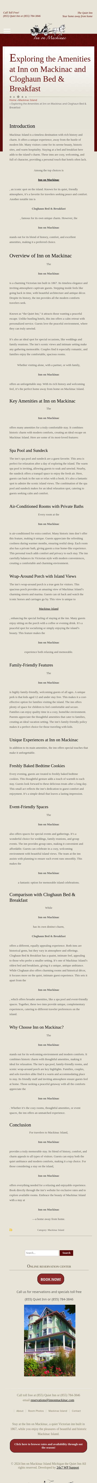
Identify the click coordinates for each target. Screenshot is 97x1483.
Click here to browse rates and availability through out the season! (48, 1445)
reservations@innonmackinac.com (52, 1400)
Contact (76, 1410)
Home (12, 100)
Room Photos (36, 1410)
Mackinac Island (27, 100)
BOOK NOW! (51, 1279)
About (19, 1410)
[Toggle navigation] (7, 31)
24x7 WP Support (67, 1467)
